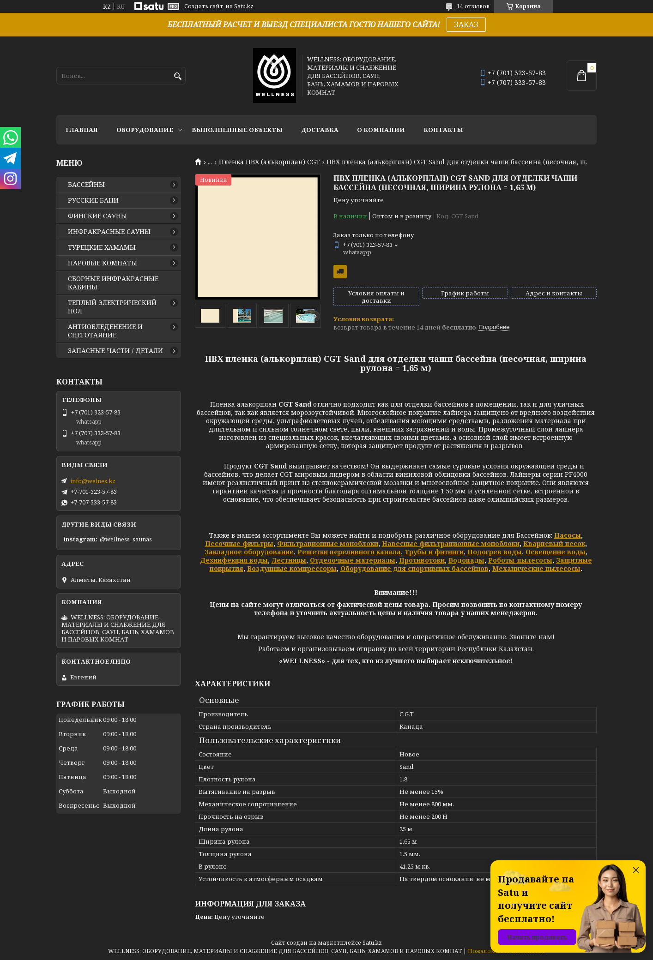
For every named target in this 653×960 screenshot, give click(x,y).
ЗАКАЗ (466, 24)
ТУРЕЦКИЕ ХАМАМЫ (102, 247)
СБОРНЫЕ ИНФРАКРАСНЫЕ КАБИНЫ (113, 283)
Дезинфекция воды (234, 560)
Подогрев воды (494, 551)
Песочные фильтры (239, 543)
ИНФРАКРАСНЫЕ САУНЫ (109, 232)
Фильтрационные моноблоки (327, 543)
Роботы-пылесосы (520, 560)
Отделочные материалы (352, 560)
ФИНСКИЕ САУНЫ (97, 216)
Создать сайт (203, 6)
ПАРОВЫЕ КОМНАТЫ (102, 263)
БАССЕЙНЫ (86, 184)
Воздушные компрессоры (292, 568)
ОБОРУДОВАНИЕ (144, 130)
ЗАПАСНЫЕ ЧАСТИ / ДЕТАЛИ (115, 351)
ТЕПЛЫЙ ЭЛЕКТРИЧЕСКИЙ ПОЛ (112, 307)
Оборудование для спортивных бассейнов (414, 568)
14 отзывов (473, 6)
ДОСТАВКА (320, 130)
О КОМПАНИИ (381, 130)
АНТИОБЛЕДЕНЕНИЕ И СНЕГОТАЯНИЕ (105, 331)
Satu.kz (372, 943)
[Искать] (177, 76)
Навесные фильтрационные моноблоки (451, 543)
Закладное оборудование (249, 551)
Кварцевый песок (554, 543)
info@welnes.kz (92, 481)
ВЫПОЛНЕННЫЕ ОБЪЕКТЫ (237, 130)
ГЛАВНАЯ (82, 130)
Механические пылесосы (536, 568)
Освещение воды (556, 551)
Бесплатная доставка (340, 271)
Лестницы (289, 560)
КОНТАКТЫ (443, 130)
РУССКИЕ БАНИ (93, 200)
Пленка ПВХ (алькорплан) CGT (269, 162)
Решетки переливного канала (349, 551)
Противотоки (422, 560)
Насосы (567, 535)
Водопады (466, 560)
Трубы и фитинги (434, 551)
